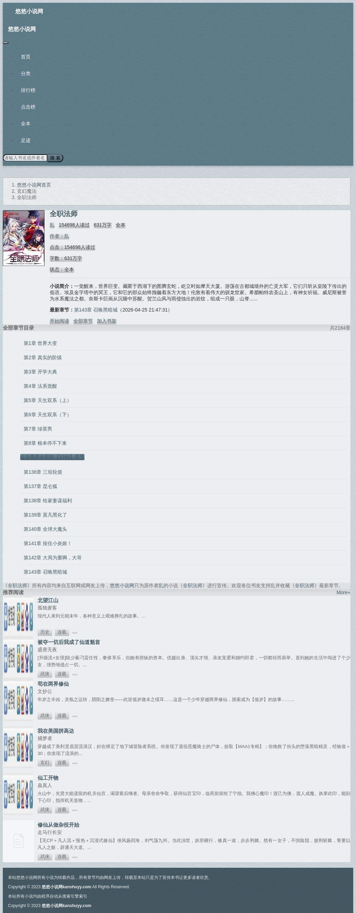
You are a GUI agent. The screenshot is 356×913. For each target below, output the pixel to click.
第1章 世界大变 (40, 343)
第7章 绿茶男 (38, 429)
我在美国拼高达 (56, 731)
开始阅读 (59, 321)
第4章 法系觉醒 (40, 386)
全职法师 (17, 585)
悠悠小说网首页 (34, 185)
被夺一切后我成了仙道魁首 (69, 642)
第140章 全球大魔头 (45, 529)
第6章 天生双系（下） (48, 414)
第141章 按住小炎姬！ (48, 543)
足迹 (26, 140)
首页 (26, 57)
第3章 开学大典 (40, 372)
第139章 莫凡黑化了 (45, 515)
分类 (26, 73)
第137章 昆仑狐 (40, 486)
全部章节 (83, 321)
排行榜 (28, 90)
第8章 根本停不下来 (45, 443)
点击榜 (28, 107)
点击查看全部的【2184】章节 (52, 456)
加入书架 (106, 321)
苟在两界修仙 (53, 684)
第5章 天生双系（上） (48, 400)
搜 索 (55, 157)
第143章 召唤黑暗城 (96, 310)
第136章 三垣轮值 (43, 472)
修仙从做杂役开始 (58, 825)
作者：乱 (59, 236)
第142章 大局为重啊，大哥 (53, 557)
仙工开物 (48, 778)
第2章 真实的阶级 (43, 357)
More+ (343, 592)
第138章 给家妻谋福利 (48, 500)
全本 (26, 123)
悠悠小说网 (29, 11)
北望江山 (48, 600)
